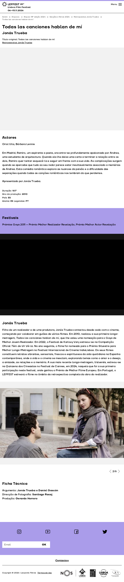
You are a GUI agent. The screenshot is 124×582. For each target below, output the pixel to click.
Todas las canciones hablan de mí (17, 19)
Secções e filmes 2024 (60, 17)
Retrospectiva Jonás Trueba (86, 17)
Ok (44, 544)
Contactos (62, 560)
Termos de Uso (44, 572)
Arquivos (15, 17)
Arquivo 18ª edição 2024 (34, 17)
